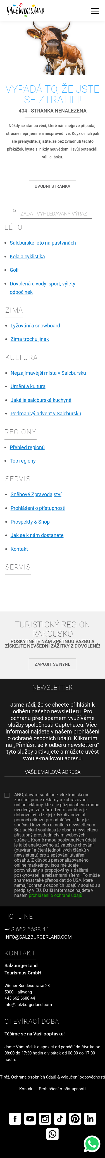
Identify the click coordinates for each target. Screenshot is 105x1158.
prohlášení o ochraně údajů (55, 895)
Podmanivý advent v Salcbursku (46, 413)
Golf (14, 270)
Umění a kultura (28, 386)
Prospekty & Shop (30, 522)
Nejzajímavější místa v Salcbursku (48, 373)
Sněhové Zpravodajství (36, 494)
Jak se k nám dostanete (37, 535)
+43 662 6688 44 (19, 998)
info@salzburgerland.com (28, 1004)
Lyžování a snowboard (35, 326)
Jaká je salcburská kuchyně (41, 400)
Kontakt (19, 549)
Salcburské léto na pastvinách (43, 243)
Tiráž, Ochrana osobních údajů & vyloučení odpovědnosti (52, 1077)
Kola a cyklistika (27, 256)
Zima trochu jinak (30, 339)
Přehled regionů (27, 447)
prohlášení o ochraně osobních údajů (53, 735)
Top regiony (23, 461)
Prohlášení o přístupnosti (38, 508)
